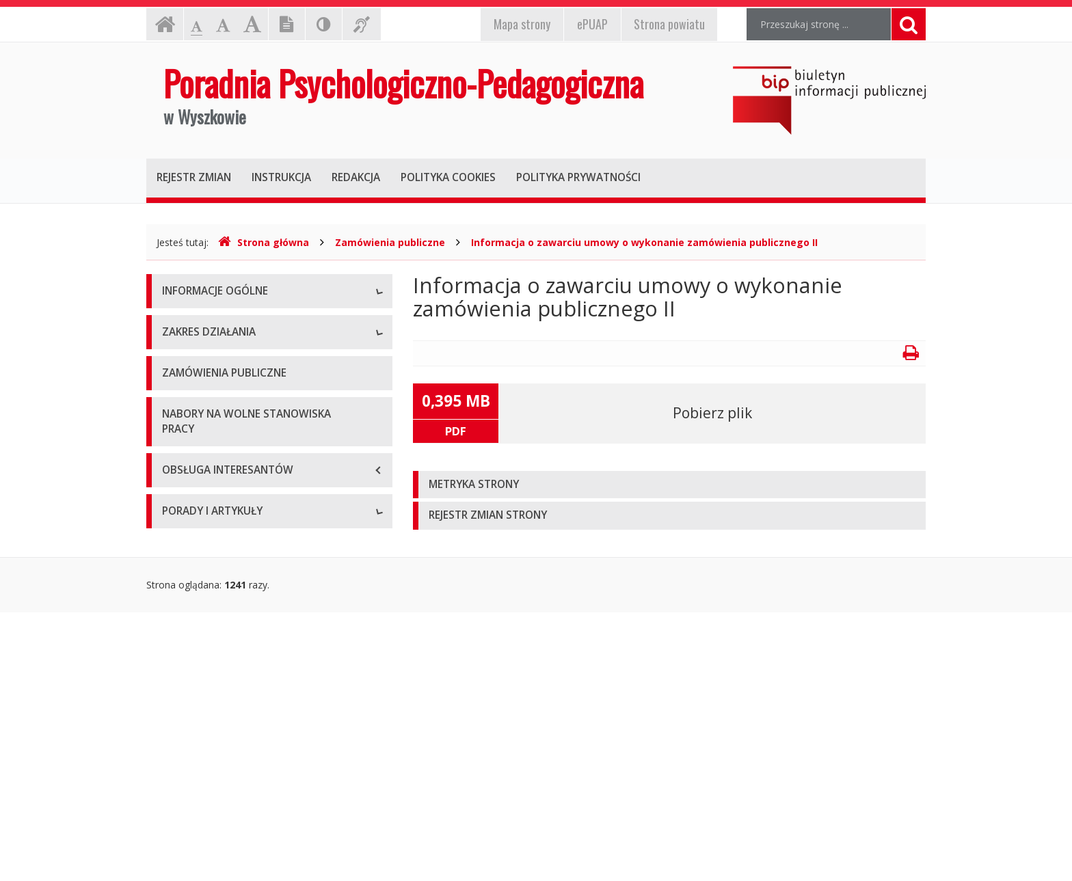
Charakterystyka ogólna (214, 549)
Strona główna (263, 242)
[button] (669, 485)
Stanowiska (187, 354)
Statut (175, 385)
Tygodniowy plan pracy (213, 415)
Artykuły (180, 789)
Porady (177, 759)
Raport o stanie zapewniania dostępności (253, 477)
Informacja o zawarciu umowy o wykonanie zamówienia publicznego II (644, 242)
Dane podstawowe (204, 323)
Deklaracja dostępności (214, 446)
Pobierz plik (712, 412)
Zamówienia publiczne (390, 242)
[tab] (669, 485)
